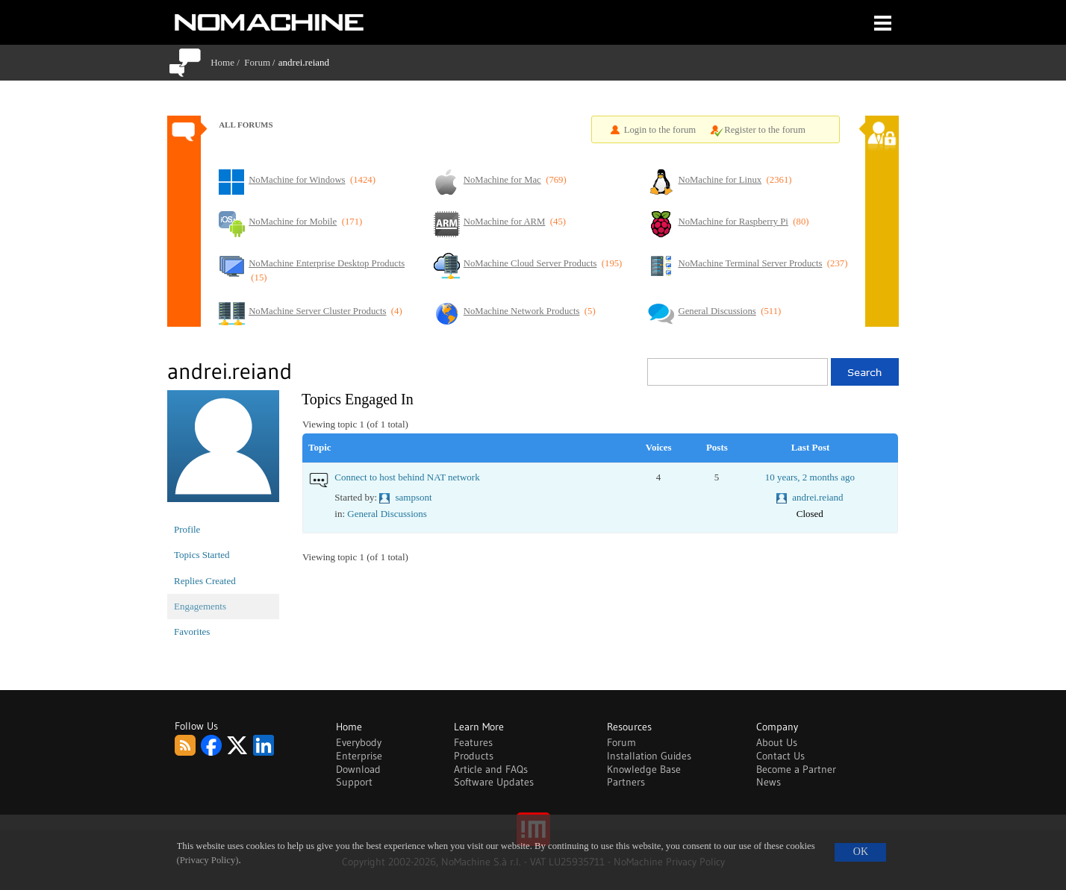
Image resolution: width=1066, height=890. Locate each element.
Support (354, 782)
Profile (187, 529)
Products (473, 755)
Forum (257, 62)
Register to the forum (764, 130)
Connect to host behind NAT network (406, 477)
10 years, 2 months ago (810, 477)
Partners (626, 782)
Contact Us (780, 755)
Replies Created (205, 580)
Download (358, 769)
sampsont (414, 497)
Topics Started (202, 554)
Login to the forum (660, 130)
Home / (227, 62)
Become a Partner (796, 769)
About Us (776, 742)
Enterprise (359, 755)
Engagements (200, 606)
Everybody (358, 742)
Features (473, 742)
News (768, 782)
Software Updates (494, 782)
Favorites (192, 631)
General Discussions (387, 513)
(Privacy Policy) (208, 860)
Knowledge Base (644, 769)
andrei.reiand (817, 497)
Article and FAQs (491, 769)
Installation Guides (649, 755)
